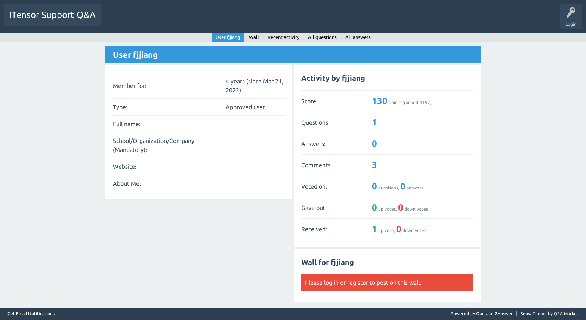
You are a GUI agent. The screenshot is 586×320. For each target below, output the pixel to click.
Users (200, 20)
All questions (322, 37)
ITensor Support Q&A (52, 15)
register (357, 282)
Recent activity (283, 37)
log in (331, 282)
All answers (358, 37)
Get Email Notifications (31, 313)
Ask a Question (231, 20)
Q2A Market (566, 313)
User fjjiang (228, 37)
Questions (117, 20)
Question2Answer (494, 313)
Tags (177, 20)
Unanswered (148, 20)
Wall (254, 37)
